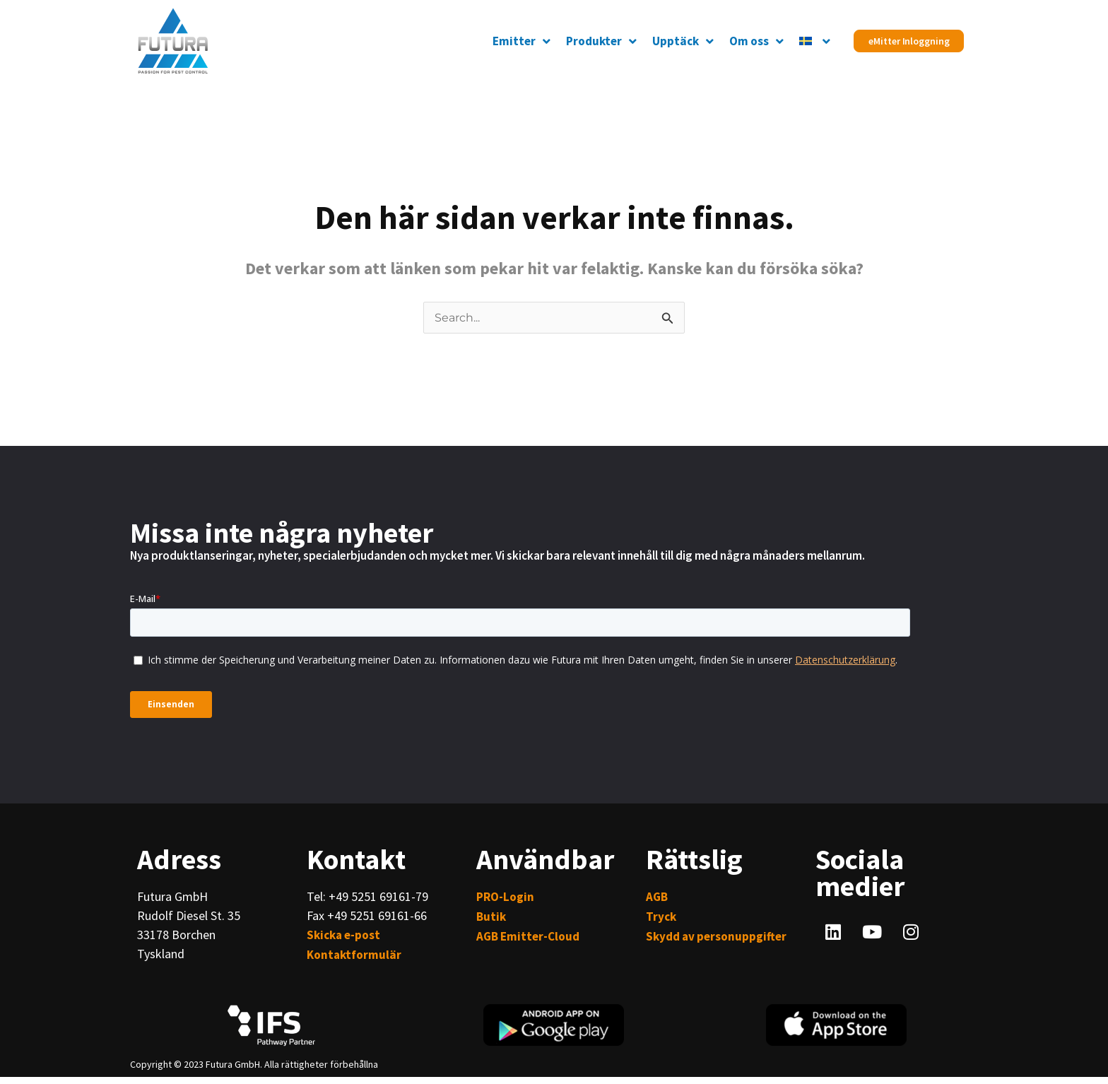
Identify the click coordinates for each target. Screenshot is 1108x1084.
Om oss (756, 41)
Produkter (601, 41)
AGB (657, 897)
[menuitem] (814, 41)
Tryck (661, 916)
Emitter (521, 41)
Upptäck (683, 41)
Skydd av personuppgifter (716, 936)
